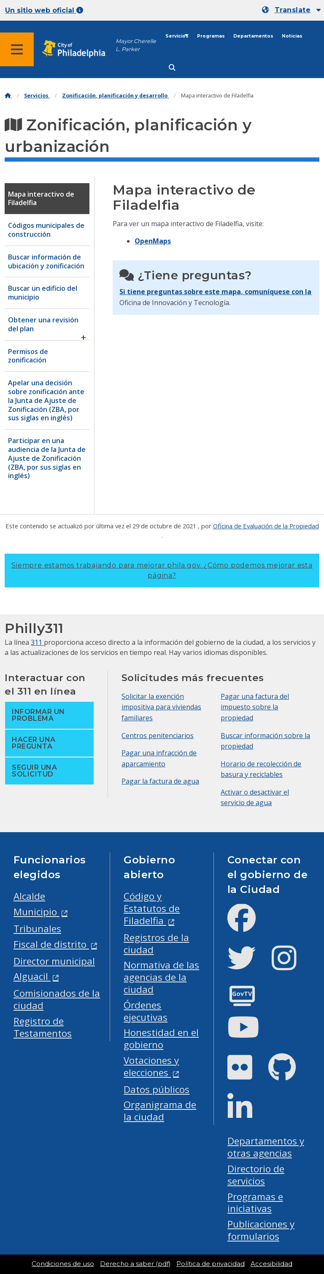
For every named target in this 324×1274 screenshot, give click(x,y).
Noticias (292, 36)
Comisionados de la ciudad (57, 999)
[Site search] (172, 67)
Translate (292, 10)
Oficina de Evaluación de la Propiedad (266, 526)
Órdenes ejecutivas (145, 1011)
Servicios (177, 36)
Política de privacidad (210, 1264)
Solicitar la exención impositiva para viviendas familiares (161, 707)
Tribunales (37, 928)
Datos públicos (156, 1089)
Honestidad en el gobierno (161, 1038)
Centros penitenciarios (158, 735)
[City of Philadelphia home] (78, 49)
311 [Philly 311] (37, 642)
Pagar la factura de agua (160, 781)
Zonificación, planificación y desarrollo (115, 95)
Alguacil (32, 976)
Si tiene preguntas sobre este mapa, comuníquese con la (215, 291)
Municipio (36, 911)
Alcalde (29, 896)
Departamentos (253, 36)
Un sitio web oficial (44, 10)
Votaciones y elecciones (151, 1066)
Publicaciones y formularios (260, 1230)
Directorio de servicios (255, 1174)
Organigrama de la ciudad (160, 1110)
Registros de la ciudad (156, 943)
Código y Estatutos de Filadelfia (152, 908)
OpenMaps (153, 241)
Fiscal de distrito (51, 944)
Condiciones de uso (63, 1264)
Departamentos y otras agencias (265, 1147)
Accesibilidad (271, 1264)
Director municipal (54, 961)
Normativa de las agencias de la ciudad (161, 977)
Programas (211, 36)
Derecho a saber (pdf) (135, 1264)
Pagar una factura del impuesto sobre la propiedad (255, 707)
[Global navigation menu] (17, 49)
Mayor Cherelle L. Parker (136, 45)
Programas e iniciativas (255, 1202)
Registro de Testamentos (43, 1027)
